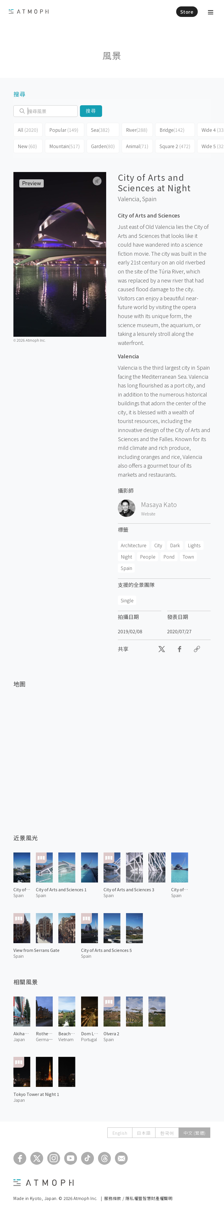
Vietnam (66, 1039)
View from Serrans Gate (36, 950)
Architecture (133, 545)
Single (127, 600)
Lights (194, 545)
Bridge (172, 129)
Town (188, 556)
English (119, 1133)
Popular (63, 129)
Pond (169, 556)
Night (126, 556)
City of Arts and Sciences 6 (21, 889)
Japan (19, 1039)
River (137, 129)
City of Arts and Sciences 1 (61, 889)
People (147, 556)
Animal (137, 146)
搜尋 (91, 110)
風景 (111, 55)
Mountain (64, 146)
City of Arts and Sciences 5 (106, 950)
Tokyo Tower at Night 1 (36, 1094)
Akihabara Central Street (21, 1033)
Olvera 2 (111, 1033)
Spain (149, 199)
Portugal (89, 1039)
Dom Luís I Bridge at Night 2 (89, 1033)
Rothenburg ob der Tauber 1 (44, 1033)
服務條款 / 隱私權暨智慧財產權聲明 (138, 1198)
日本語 (143, 1133)
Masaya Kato (159, 504)
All (28, 129)
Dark (175, 545)
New (27, 146)
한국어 (167, 1133)
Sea (100, 129)
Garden (103, 146)
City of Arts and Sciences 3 (129, 889)
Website (148, 514)
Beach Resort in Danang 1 (66, 1033)
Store (187, 11)
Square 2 (175, 146)
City (158, 545)
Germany (44, 1039)
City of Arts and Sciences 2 (179, 889)
